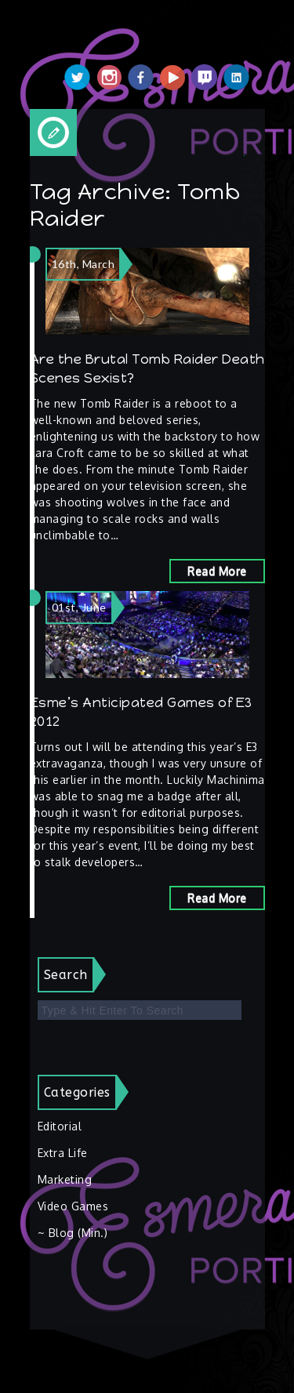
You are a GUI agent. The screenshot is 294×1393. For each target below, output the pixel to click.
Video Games (73, 1206)
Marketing (65, 1179)
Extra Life (63, 1152)
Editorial (60, 1126)
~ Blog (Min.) (73, 1232)
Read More (217, 571)
